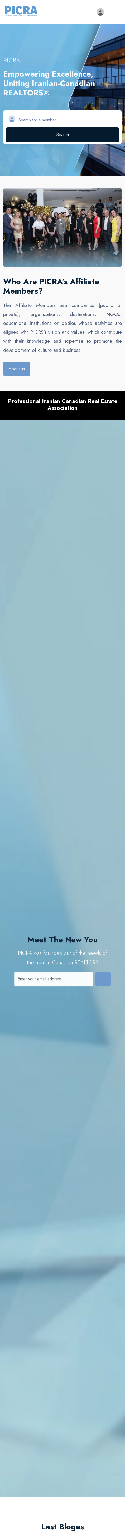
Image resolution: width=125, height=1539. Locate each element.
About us (17, 369)
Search (62, 135)
